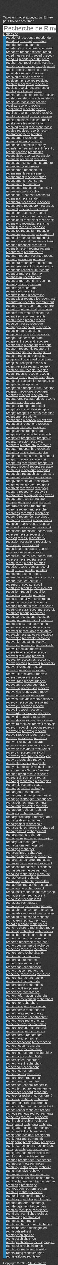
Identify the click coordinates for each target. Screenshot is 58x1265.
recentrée (42, 313)
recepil (31, 352)
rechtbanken (36, 1181)
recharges (13, 849)
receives (29, 80)
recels (46, 120)
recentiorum (29, 270)
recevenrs (48, 663)
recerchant (38, 506)
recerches (13, 513)
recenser (29, 195)
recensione (28, 216)
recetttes (26, 573)
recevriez (12, 749)
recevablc (29, 631)
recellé (36, 112)
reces (48, 520)
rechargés (29, 859)
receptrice (13, 456)
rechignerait (14, 1142)
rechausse (48, 892)
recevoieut (13, 706)
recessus (12, 559)
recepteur (12, 405)
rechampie (27, 781)
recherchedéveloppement (23, 988)
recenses (47, 205)
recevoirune (45, 720)
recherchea (14, 977)
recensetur (26, 209)
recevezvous (30, 691)
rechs (50, 1178)
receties (39, 563)
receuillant (13, 588)
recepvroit (31, 495)
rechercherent (37, 1017)
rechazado (30, 913)
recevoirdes (29, 713)
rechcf (42, 924)
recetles (33, 566)
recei (20, 62)
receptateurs (39, 395)
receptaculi (13, 384)
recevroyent (42, 756)
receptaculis (30, 384)
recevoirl (12, 716)
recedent (26, 41)
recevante (13, 659)
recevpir (11, 734)
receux (10, 624)
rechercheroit (15, 1031)
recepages (13, 327)
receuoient (28, 602)
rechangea (13, 792)
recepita (21, 366)
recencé (36, 141)
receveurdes (14, 681)
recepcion (28, 327)
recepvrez (40, 491)
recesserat (44, 527)
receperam (35, 338)
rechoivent (36, 1170)
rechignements (36, 1131)
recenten (12, 255)
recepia (20, 352)
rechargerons (15, 845)
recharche (36, 813)
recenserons (14, 205)
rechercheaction (34, 977)
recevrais (40, 738)
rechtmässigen (16, 1220)
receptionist (14, 423)
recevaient (28, 645)
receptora (36, 441)
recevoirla (25, 716)
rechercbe (26, 942)
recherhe (27, 1099)
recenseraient (30, 198)
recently (23, 284)
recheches (27, 931)
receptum (12, 459)
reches (10, 1110)
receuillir (26, 595)
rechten (42, 1188)
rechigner (27, 1135)
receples (42, 370)
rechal (41, 777)
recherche (43, 974)
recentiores (13, 266)
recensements (16, 180)
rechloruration (15, 1156)
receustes (24, 620)
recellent (29, 109)
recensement (15, 177)
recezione (13, 770)
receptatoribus (34, 398)
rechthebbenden (34, 1206)
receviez (24, 695)
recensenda (14, 184)
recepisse (25, 355)
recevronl (38, 752)
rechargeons (14, 838)
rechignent (13, 1135)
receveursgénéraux (34, 684)
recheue (11, 1113)
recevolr (23, 727)
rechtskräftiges (16, 1256)
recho (24, 1167)
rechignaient (14, 1124)
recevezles (13, 691)
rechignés (13, 1153)
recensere (29, 202)
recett (10, 570)
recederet (12, 52)
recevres (36, 745)
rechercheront (15, 1035)
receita (10, 69)
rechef (39, 931)
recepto (11, 441)
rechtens (12, 1192)
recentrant (48, 298)
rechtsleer (34, 1256)
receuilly (24, 598)
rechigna (41, 1120)
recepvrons (46, 495)
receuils (36, 598)
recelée (11, 130)
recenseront (32, 205)
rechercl (27, 1085)
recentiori (28, 266)
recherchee (14, 992)
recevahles (27, 641)
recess (33, 523)
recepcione (43, 327)
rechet (20, 1110)
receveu (11, 677)
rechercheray (34, 1013)
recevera (12, 670)
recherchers (34, 1035)
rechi (9, 1120)
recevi (44, 691)
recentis (44, 270)
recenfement (14, 148)
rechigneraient (16, 1138)
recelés (35, 130)
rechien (29, 1120)
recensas (12, 162)
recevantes (28, 659)
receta (31, 559)
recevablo (29, 638)
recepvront (13, 498)
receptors (12, 452)
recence (36, 134)
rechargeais (34, 824)
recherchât (34, 1074)
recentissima (15, 273)
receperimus (14, 345)
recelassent (25, 91)
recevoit (37, 724)
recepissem (40, 355)
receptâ (24, 466)
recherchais (14, 959)
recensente (13, 191)
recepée (11, 502)
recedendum (44, 37)
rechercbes (13, 945)
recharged (47, 827)
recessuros (28, 556)
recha (32, 777)
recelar (45, 87)
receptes (35, 402)
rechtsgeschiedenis (19, 1242)
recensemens (35, 173)
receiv (44, 69)
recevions (37, 695)
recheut (35, 1113)
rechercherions (16, 1024)
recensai (29, 155)
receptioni (30, 420)
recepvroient (14, 495)
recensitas (42, 223)
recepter (23, 402)
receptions (30, 423)
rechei (48, 931)
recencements (34, 137)
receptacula (46, 380)
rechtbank (21, 1181)
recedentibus (15, 48)
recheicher (27, 934)
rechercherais (15, 1010)
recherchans (14, 963)
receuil (37, 584)
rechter (23, 1192)
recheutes (13, 1117)
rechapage (13, 809)
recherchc (13, 974)
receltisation (36, 123)
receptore (12, 445)
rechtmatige (14, 1217)
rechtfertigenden (17, 1203)
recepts (26, 456)
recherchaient (30, 956)
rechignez (13, 1145)
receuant (27, 577)
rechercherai (14, 1006)
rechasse (12, 863)
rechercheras (15, 1013)
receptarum (41, 391)
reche (50, 927)
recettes (41, 570)
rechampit (13, 788)
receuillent (13, 591)
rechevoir (41, 1117)
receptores (44, 445)
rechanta (27, 802)
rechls (30, 1156)
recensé (11, 245)
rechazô (23, 924)
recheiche (13, 934)
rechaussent (36, 895)
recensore (28, 234)
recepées (24, 502)
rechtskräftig (14, 1253)
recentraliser (14, 298)
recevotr (48, 727)
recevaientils (45, 645)
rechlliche (43, 1153)
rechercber (41, 942)
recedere (31, 48)
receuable (13, 577)
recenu (11, 320)
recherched (14, 981)
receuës (42, 624)
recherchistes (15, 1060)
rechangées (43, 799)
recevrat (37, 741)
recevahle (13, 641)
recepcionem (15, 330)
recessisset (14, 548)
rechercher (13, 1002)
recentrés (28, 316)
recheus (23, 1113)
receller (41, 109)
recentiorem (43, 262)
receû (22, 774)
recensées (39, 245)
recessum (13, 556)
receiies (47, 62)
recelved (12, 127)
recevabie (43, 627)
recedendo (28, 37)
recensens (30, 187)
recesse (44, 523)
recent (24, 248)
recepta (33, 377)
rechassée (13, 870)
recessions (43, 541)
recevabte (43, 638)
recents (40, 316)
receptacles (29, 380)
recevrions (27, 749)
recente (34, 248)
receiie (36, 62)
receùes (11, 774)
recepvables (30, 473)
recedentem (14, 44)
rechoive (22, 1170)
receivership (14, 80)
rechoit (10, 1170)
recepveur (13, 481)
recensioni (31, 220)
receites (33, 69)
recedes (25, 52)
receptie (43, 409)
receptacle (13, 380)
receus (24, 613)
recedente (39, 41)
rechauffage (28, 874)
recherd (27, 1092)
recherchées (31, 1081)
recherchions (15, 1056)
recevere (25, 670)
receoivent (13, 323)
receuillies (13, 595)
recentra (35, 284)
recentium (31, 280)
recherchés (13, 1085)
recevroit (26, 752)
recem (45, 130)
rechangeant (30, 792)
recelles (11, 112)
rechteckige (29, 1185)
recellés (47, 112)
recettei (30, 570)
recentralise (36, 295)
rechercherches (17, 1017)
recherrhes (24, 1106)
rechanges (44, 795)
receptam (12, 391)
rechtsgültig (14, 1245)
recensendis (31, 184)
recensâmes (28, 241)
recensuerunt (45, 234)
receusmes (37, 613)
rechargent (35, 834)
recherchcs (28, 974)
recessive (12, 552)
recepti (40, 405)
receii (28, 62)
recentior (39, 259)
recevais (23, 649)
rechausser (13, 899)
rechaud (41, 870)
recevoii (38, 706)
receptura (26, 459)
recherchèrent (15, 1077)
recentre (29, 302)
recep (25, 323)
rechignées (41, 1149)
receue (11, 581)
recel (21, 84)
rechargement (36, 831)
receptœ (47, 466)
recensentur (14, 195)
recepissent (14, 359)
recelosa (23, 120)
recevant (38, 656)
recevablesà (44, 634)
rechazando (28, 917)
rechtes (28, 1199)
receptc (50, 398)
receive (38, 73)
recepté (35, 466)
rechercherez (15, 1020)
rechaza (46, 906)
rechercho (32, 1060)
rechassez (13, 867)
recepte (11, 402)
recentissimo (15, 280)
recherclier (13, 1088)
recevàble (13, 763)
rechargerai (14, 842)
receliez (11, 105)
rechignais (31, 1124)
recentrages (30, 288)
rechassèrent (30, 867)
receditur (12, 59)
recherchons (30, 1067)
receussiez (43, 616)
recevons (36, 727)
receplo (33, 373)
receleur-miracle (29, 98)
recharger (31, 838)
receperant (13, 341)
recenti (48, 255)
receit (51, 66)
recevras (25, 741)
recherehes (29, 1095)
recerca (25, 506)
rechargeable (43, 817)
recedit (49, 55)
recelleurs (24, 112)
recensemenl (33, 170)
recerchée (26, 516)
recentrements (16, 305)
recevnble (25, 699)
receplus (12, 377)
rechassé (46, 867)
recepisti (26, 363)
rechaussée (29, 902)
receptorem (28, 445)
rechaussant (31, 892)
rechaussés (32, 906)
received (12, 77)
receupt (11, 609)
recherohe (23, 1102)
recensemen (14, 170)
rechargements (16, 834)
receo (20, 320)
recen (26, 134)
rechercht (28, 1070)
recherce (43, 945)
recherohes (39, 1102)
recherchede (31, 981)
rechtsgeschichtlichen (21, 1238)
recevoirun (29, 720)
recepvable (13, 473)
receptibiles (14, 409)
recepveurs (28, 481)
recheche (12, 931)
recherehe (41, 1092)
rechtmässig (31, 1217)
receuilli (26, 591)
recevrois (12, 752)
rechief (18, 1120)
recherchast (36, 970)
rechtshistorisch (33, 1245)
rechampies (43, 781)
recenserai (13, 198)
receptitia (12, 427)
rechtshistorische (17, 1249)
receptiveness (15, 430)
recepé (40, 498)
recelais (11, 87)
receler (39, 95)
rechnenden (26, 1160)
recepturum (29, 463)
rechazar (43, 917)
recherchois (34, 1063)
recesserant (28, 527)
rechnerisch (43, 1160)
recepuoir (43, 470)
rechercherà (14, 1038)
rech (25, 777)
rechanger (30, 795)
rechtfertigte (14, 1206)
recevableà (13, 638)
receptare (26, 391)
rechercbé (29, 945)
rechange (37, 788)
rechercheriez (34, 1020)
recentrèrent (14, 313)
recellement (14, 109)
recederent (45, 48)
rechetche (32, 1110)
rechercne (44, 1088)
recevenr (34, 663)
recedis (39, 55)
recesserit (29, 531)
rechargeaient (15, 824)
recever (37, 666)
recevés (25, 763)
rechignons (28, 1145)
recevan (42, 652)
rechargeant (31, 827)
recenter (24, 255)
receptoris (44, 448)
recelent (27, 95)
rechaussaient (34, 888)
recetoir (45, 566)
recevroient (42, 749)
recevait (35, 649)
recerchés (13, 520)
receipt (30, 66)
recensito (38, 227)
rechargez (28, 849)
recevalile (29, 652)
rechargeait (14, 827)
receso (23, 523)
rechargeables (16, 820)
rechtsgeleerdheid (18, 1231)
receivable (13, 73)
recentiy (11, 284)
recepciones (33, 330)
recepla (45, 366)
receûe (31, 774)
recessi (24, 534)
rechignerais (35, 1138)
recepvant (13, 477)
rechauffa (12, 874)
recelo (10, 116)
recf (18, 777)
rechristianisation (17, 1174)
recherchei (41, 995)
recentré (29, 313)
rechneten (37, 1163)
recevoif (26, 706)
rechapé (40, 809)
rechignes (48, 1142)
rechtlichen (40, 1210)
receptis (43, 423)
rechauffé (27, 881)
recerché (12, 516)
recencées (13, 145)
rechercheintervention (21, 999)
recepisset (30, 359)
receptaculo (14, 388)
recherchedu (34, 985)
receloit (35, 116)
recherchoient (15, 1063)
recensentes (30, 191)
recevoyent (13, 731)
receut (35, 620)
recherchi (28, 1052)
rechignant (13, 1127)
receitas (21, 69)
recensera (43, 195)
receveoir (25, 666)
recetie (28, 563)
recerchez (27, 513)
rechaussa (45, 884)
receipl (20, 66)
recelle (35, 105)
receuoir (41, 602)
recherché (33, 1077)
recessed (12, 527)
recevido (12, 695)
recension (13, 216)
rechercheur (14, 1049)
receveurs (13, 684)
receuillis (39, 595)
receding (27, 55)
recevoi (48, 699)
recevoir (23, 709)
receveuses (29, 688)
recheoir (22, 938)
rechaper (28, 809)
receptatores (14, 398)
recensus (12, 241)
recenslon (44, 230)
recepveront (43, 477)
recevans (25, 656)
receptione (13, 416)
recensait (26, 159)
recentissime (33, 273)
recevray (12, 745)
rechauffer (13, 881)
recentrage (13, 288)
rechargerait (31, 842)
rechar (24, 813)
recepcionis (14, 334)
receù (35, 770)
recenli (38, 148)
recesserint (13, 531)
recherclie (41, 1085)
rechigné (12, 1149)
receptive (39, 427)
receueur (34, 581)
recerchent (26, 509)
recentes (37, 255)
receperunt (41, 348)
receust (11, 620)
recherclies (29, 1088)
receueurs (13, 584)
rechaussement (16, 895)
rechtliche (25, 1210)
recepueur (13, 470)
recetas (42, 559)
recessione (27, 541)
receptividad (34, 430)
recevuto (39, 759)
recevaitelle (14, 652)
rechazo (28, 920)
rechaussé (13, 902)
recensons (13, 234)
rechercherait (35, 1010)
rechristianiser (39, 1174)
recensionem (45, 216)
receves (41, 674)
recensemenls (16, 173)
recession (12, 541)
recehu (11, 62)
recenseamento (42, 162)
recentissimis (32, 277)
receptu (37, 456)
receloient (22, 116)
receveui (24, 677)
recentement (14, 252)
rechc (33, 924)
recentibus (25, 259)
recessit (43, 548)
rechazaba (13, 909)
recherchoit (13, 1067)
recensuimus (27, 237)
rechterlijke (27, 1195)
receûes (42, 774)
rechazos (40, 920)
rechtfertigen (42, 1199)
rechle (32, 1153)
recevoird (36, 709)
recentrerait (29, 309)
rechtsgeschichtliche (20, 1235)
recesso (25, 552)
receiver (24, 77)
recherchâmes (16, 1074)
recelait (23, 87)
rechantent (13, 806)
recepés (37, 502)
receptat (24, 395)
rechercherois (38, 1027)
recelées (23, 130)
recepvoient (28, 484)
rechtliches (28, 1213)
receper (22, 338)
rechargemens (16, 831)
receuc (38, 577)
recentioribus (45, 266)
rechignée (25, 1149)
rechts (31, 1220)
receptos (42, 452)
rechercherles (37, 1024)
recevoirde (13, 713)
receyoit (39, 766)
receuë (31, 624)
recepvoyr (41, 488)
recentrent (34, 305)
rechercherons (35, 1031)
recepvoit (12, 488)
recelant (34, 87)
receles (49, 95)
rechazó (11, 924)
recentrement (45, 302)
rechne (40, 1156)
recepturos (13, 463)
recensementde (35, 177)
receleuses (27, 102)
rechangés (13, 802)
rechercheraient (35, 1006)
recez (49, 766)
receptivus (44, 438)
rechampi (12, 781)
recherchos (13, 1070)
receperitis (26, 348)
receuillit (11, 598)
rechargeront (34, 845)
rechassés (28, 870)
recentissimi (14, 277)
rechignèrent (45, 1145)
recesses (12, 534)
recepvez (43, 481)
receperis (45, 345)
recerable (12, 506)
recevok (11, 727)
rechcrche (22, 927)
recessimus (37, 538)
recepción (29, 334)
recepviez (12, 484)
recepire (11, 355)
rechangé (12, 799)
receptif (11, 413)
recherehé (45, 1095)
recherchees (31, 992)
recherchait (30, 959)
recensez (28, 212)
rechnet (11, 1163)
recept (23, 377)
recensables (14, 155)
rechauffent (34, 877)
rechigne (44, 1127)
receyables (13, 766)
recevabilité (14, 631)
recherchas (13, 967)
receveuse (13, 688)
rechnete (23, 1163)
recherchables (34, 952)
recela (30, 84)
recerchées (41, 516)
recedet (37, 52)
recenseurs (13, 212)
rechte (50, 1181)
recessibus (37, 534)
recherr (11, 1106)
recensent (45, 187)
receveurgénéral (35, 681)
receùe (44, 770)
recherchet (34, 1045)
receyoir (27, 766)
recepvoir (43, 484)
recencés (27, 145)
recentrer (48, 305)
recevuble (25, 759)
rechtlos (42, 1213)
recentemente (33, 252)
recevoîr (40, 731)
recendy (40, 145)
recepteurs (27, 405)
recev (10, 627)
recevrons (13, 756)
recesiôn (12, 523)
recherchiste (33, 1056)
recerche (12, 509)
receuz (21, 624)
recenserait (13, 202)
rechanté (42, 806)
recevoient (41, 702)
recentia (11, 259)
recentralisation (16, 295)
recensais (12, 159)
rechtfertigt (36, 1203)
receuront (12, 613)
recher (33, 938)
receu (37, 573)
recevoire (44, 713)
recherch (27, 949)
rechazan (12, 917)
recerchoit (42, 513)
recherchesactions (18, 1042)
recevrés (12, 759)
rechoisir (45, 1167)
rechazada (46, 909)
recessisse (13, 545)
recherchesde (41, 1042)
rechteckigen (15, 1188)
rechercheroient (17, 1027)
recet (22, 559)
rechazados (46, 913)
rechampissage (31, 784)
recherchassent (16, 970)
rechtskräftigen (34, 1253)
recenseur (41, 209)
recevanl (12, 656)
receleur (11, 98)
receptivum (28, 438)
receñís (25, 770)
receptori (12, 448)
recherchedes (15, 985)
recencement (15, 137)
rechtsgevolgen (44, 1242)
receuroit (49, 609)
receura (22, 609)
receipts (41, 66)
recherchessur (16, 1045)
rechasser (26, 863)
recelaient (41, 84)
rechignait (45, 1124)
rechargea (26, 817)
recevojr (49, 724)
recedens (12, 41)
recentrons (45, 309)
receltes (21, 123)
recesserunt (45, 531)
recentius (45, 280)
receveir (21, 663)
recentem (46, 248)
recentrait (29, 291)
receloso (35, 120)
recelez (41, 102)
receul (46, 598)
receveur (37, 677)
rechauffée (42, 881)
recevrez (49, 745)
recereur (26, 520)
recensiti (12, 227)
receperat (28, 341)
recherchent (45, 999)
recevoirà (12, 724)
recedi (47, 52)
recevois (25, 724)
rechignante (29, 1127)
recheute (47, 1113)
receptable (46, 377)
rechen (11, 938)
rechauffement (16, 877)
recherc (43, 938)
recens (10, 152)
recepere (42, 341)
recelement (13, 95)
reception (48, 413)
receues (22, 581)
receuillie (38, 591)
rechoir (33, 1167)
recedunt (35, 59)
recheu (45, 1110)
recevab (30, 627)
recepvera (27, 477)
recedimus (13, 55)
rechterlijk (12, 1195)
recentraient (14, 291)
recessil (23, 538)
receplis (21, 373)
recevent (12, 666)
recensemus (34, 180)
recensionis (46, 220)
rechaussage (15, 888)
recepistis (39, 363)
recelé (47, 127)
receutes (47, 620)
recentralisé (32, 298)
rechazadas (14, 913)
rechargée (45, 856)
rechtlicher (13, 1213)
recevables (27, 634)
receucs (49, 577)
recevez (43, 688)
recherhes (41, 1099)
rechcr (10, 927)
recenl (28, 148)
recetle (22, 566)
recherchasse (31, 967)
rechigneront (31, 1142)
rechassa (43, 859)
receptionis (44, 420)
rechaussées (15, 906)
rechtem (30, 1188)
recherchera (30, 1002)
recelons (46, 116)
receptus (12, 466)
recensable (35, 152)
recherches (31, 1038)
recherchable (15, 952)
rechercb (12, 942)
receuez (26, 584)
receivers (37, 77)
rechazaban (29, 909)
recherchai (13, 956)
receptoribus (27, 448)
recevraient (25, 738)
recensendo (14, 187)
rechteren (36, 1192)
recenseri (43, 202)
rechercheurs (33, 1049)
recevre (24, 745)
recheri (11, 1102)
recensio (41, 212)
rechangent (14, 795)
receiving (42, 80)
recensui (12, 237)
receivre (11, 84)
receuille (27, 588)
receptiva (26, 427)
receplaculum (15, 370)
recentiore (28, 262)
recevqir (23, 734)
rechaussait (14, 892)
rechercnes (13, 1092)
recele (38, 91)
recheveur (27, 1117)
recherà (48, 1106)
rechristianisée (35, 1178)
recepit (10, 366)
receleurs (47, 98)
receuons (24, 606)
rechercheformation (19, 995)
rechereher (13, 1095)
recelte (10, 123)
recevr (34, 734)
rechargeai (34, 820)
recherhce (13, 1099)
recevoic (12, 702)
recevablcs (44, 631)
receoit (40, 320)
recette (19, 570)
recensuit (43, 237)
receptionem (30, 416)
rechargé (31, 856)
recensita (28, 223)
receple (31, 370)
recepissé (12, 363)
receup (36, 606)
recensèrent (45, 241)
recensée (24, 245)
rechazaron (14, 920)
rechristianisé (15, 1178)
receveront (28, 674)
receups (47, 606)
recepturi (40, 459)
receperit (12, 348)
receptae (49, 388)
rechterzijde (14, 1199)
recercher (40, 509)
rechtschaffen (42, 1224)
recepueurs (29, 470)
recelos (11, 120)
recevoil (11, 709)
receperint (31, 345)
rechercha (40, 949)
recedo (23, 59)
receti (19, 563)
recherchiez (44, 1052)
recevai (41, 641)
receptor (23, 441)
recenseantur (15, 166)
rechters (41, 1195)
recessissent (30, 545)
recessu (37, 552)
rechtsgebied (38, 1228)
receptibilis (30, 409)
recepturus (45, 463)
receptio (35, 413)
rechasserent (43, 863)
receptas (12, 395)
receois (30, 320)
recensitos (13, 230)
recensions (13, 223)
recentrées (13, 316)
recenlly (48, 148)
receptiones (14, 420)
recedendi (13, 37)
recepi (10, 352)
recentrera (13, 309)
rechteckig (13, 1185)
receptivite (30, 434)
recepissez (45, 359)
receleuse (13, 102)
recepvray (26, 491)
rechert (37, 1106)
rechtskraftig (38, 1249)
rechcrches (37, 927)
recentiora (13, 262)
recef (45, 59)
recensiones (14, 220)
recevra (44, 734)
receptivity (45, 434)
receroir (38, 520)
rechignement (15, 1131)
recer (47, 502)
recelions (24, 105)
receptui (48, 456)
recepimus (44, 352)
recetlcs (11, 566)
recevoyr (28, 731)
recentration (14, 302)
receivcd (27, 73)
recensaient (44, 155)
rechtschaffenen (17, 1228)
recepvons (27, 488)
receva (19, 627)
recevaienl (13, 645)
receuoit (11, 606)
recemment (14, 134)
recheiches (43, 934)
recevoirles (13, 720)
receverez (39, 670)
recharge (12, 817)
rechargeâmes (16, 852)
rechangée (27, 799)
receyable (39, 763)
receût (10, 777)
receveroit (13, 674)
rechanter (28, 806)
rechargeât (34, 852)
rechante (40, 802)
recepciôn (43, 334)
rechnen (11, 1160)
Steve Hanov (37, 1263)
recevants (43, 659)
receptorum (28, 452)
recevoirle (39, 716)
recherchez (13, 1052)
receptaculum (32, 388)
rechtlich (12, 1210)
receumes (13, 602)
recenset (12, 209)
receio (10, 66)
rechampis (13, 784)
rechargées (14, 859)
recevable (13, 634)
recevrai (11, 738)
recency (24, 141)
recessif (11, 538)
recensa (21, 152)
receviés (12, 699)
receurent (35, 609)
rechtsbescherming (19, 1224)
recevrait (12, 741)
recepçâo (28, 498)
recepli (10, 373)
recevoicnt (26, 702)
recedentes (31, 44)
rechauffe (43, 874)
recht (9, 1181)
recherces (13, 949)
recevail (11, 649)
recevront (27, 756)
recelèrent (36, 127)
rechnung (12, 1167)
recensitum (28, 230)
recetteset (13, 573)
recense (25, 162)
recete (10, 563)
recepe (11, 338)
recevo (37, 699)
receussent (27, 616)
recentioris (13, 270)
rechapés (12, 813)
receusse (12, 616)
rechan (25, 788)
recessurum (45, 556)
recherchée (14, 1081)
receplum (45, 373)
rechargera (45, 838)
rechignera (42, 1135)
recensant (40, 159)
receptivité (13, 438)
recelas (11, 91)
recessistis (30, 548)
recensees (32, 166)
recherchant (32, 963)
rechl (23, 1153)
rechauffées (14, 884)
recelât (23, 127)
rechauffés (30, 884)
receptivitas (14, 434)
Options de (10, 34)
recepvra (12, 491)
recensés (12, 248)
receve (10, 663)
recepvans (47, 473)
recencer (12, 141)
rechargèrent (15, 856)
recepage (36, 323)
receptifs (23, 413)
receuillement (43, 588)
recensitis (25, 227)
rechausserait (31, 899)
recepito (33, 366)
